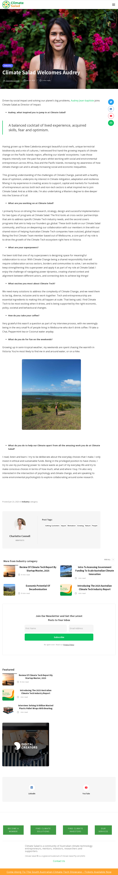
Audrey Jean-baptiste (82, 100)
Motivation (72, 526)
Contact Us (59, 861)
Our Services (103, 830)
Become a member (13, 830)
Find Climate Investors (75, 830)
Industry (7, 65)
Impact (63, 526)
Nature (87, 526)
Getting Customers (52, 526)
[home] (14, 4)
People (94, 526)
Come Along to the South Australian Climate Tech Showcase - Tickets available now (59, 871)
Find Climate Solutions (43, 830)
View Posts (19, 540)
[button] (113, 4)
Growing (80, 526)
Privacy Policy (68, 645)
